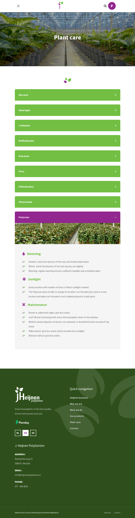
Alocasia (68, 94)
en (25, 432)
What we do (76, 409)
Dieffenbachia (68, 140)
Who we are (76, 403)
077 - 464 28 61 (21, 486)
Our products (77, 416)
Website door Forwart (23, 512)
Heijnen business (79, 397)
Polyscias (68, 217)
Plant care (75, 422)
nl (18, 432)
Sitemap (107, 512)
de (33, 432)
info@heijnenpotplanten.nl (28, 474)
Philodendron (68, 186)
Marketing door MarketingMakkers (45, 512)
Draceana (68, 156)
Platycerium (68, 201)
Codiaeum (68, 125)
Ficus (68, 171)
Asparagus (68, 110)
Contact (74, 428)
